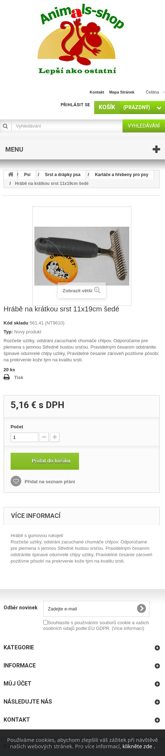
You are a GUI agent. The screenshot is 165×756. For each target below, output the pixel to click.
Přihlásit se (75, 104)
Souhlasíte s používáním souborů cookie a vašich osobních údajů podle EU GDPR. (96, 625)
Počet (17, 426)
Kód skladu (16, 323)
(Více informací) (128, 628)
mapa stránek (122, 92)
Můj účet (18, 683)
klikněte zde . (139, 746)
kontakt (97, 92)
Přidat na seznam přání (49, 481)
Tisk (18, 377)
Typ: (8, 331)
